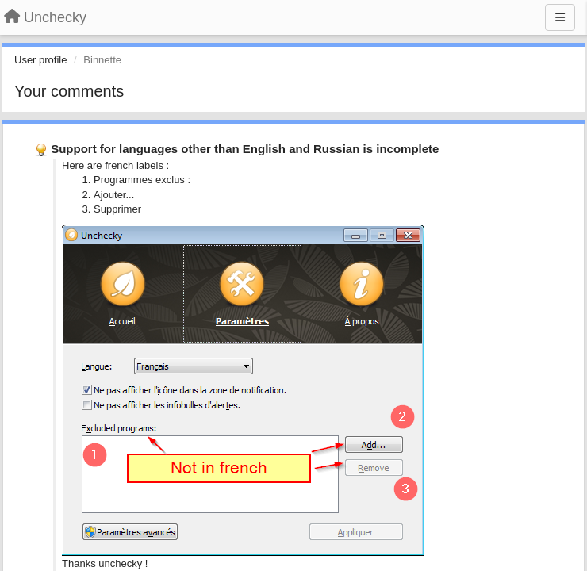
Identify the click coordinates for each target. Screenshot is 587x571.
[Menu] (560, 17)
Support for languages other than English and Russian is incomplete (245, 148)
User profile (40, 60)
